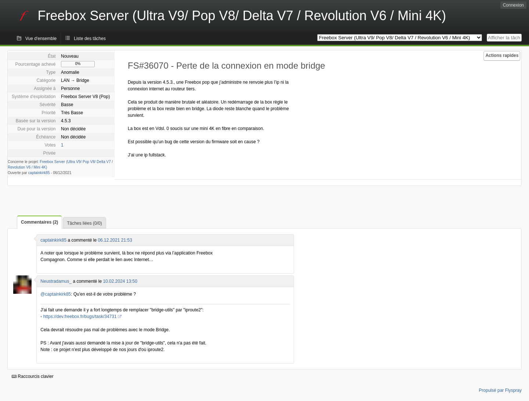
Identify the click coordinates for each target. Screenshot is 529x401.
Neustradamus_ (56, 281)
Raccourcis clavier (33, 376)
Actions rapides (501, 55)
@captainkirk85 (55, 294)
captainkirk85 (39, 173)
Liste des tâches (90, 38)
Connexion (513, 5)
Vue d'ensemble (41, 38)
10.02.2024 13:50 (120, 281)
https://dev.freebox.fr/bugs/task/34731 (80, 316)
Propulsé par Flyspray (500, 390)
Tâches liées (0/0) (84, 223)
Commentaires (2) (39, 222)
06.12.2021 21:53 (115, 240)
